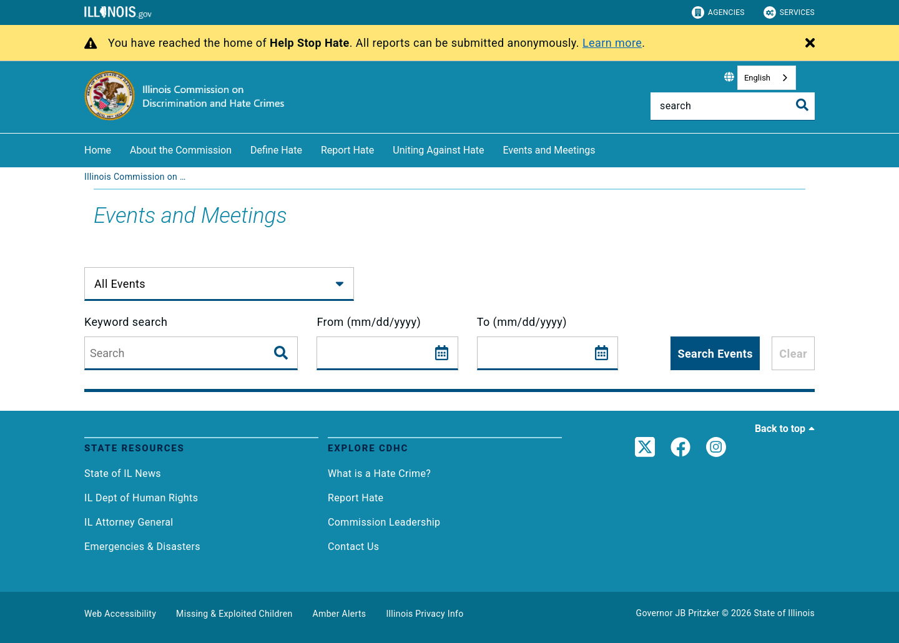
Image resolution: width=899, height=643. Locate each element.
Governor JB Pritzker (678, 613)
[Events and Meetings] (604, 148)
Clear (793, 353)
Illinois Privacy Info (424, 614)
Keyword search (125, 321)
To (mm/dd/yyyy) (522, 321)
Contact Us (353, 546)
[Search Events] (282, 353)
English (757, 77)
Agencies (718, 12)
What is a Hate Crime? (379, 473)
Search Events (714, 353)
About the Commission (181, 150)
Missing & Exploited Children (234, 614)
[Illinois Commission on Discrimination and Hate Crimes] (137, 177)
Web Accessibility (120, 614)
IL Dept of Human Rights (141, 498)
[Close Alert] (810, 43)
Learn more (612, 42)
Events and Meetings (549, 150)
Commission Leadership (384, 522)
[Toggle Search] (802, 105)
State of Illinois (784, 613)
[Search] (733, 106)
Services (789, 12)
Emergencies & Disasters (142, 546)
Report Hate (347, 150)
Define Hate (276, 150)
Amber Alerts (339, 614)
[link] (645, 450)
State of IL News (122, 473)
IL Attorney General (129, 522)
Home (97, 150)
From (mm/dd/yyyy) (369, 321)
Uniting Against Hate (438, 150)
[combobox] (766, 78)
